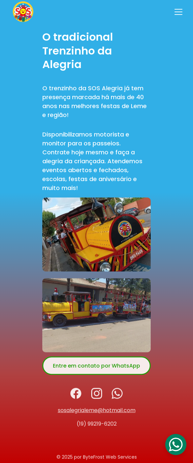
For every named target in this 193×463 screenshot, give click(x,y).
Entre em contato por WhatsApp (96, 368)
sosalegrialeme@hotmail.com (96, 411)
